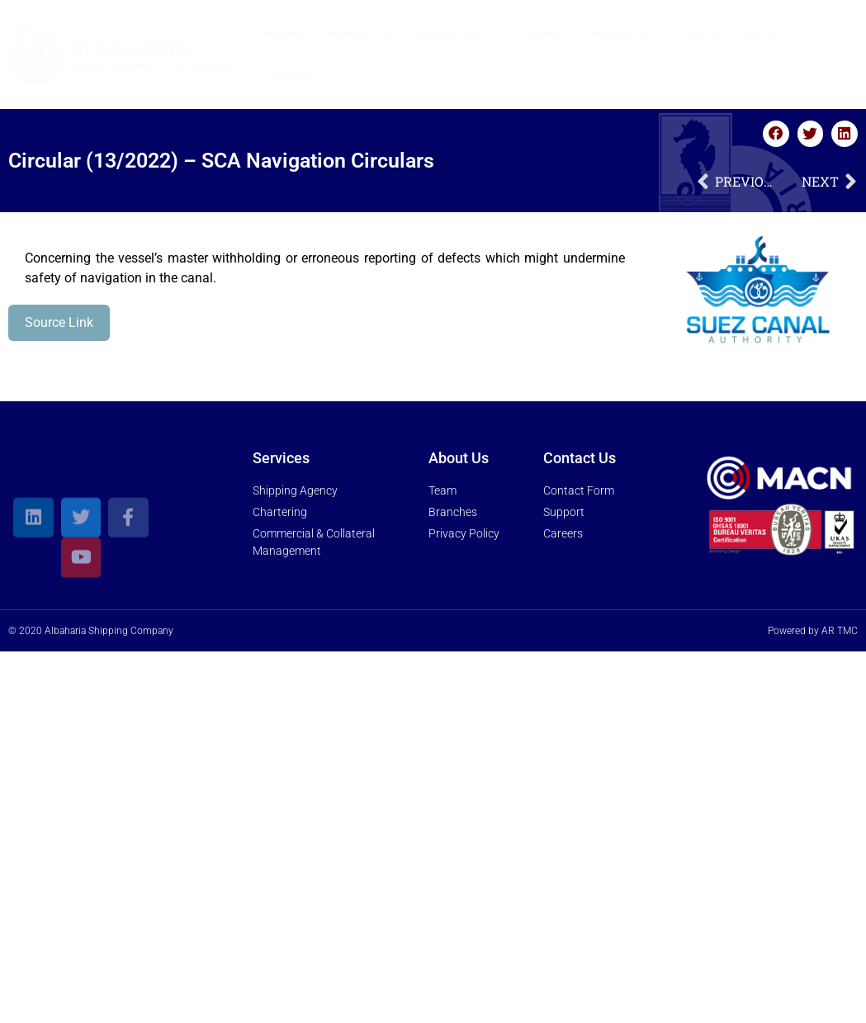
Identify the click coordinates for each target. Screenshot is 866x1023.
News (545, 33)
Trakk (288, 75)
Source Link (59, 322)
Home (285, 33)
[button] (776, 134)
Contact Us (724, 34)
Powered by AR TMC (813, 631)
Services (458, 34)
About (361, 34)
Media (619, 34)
